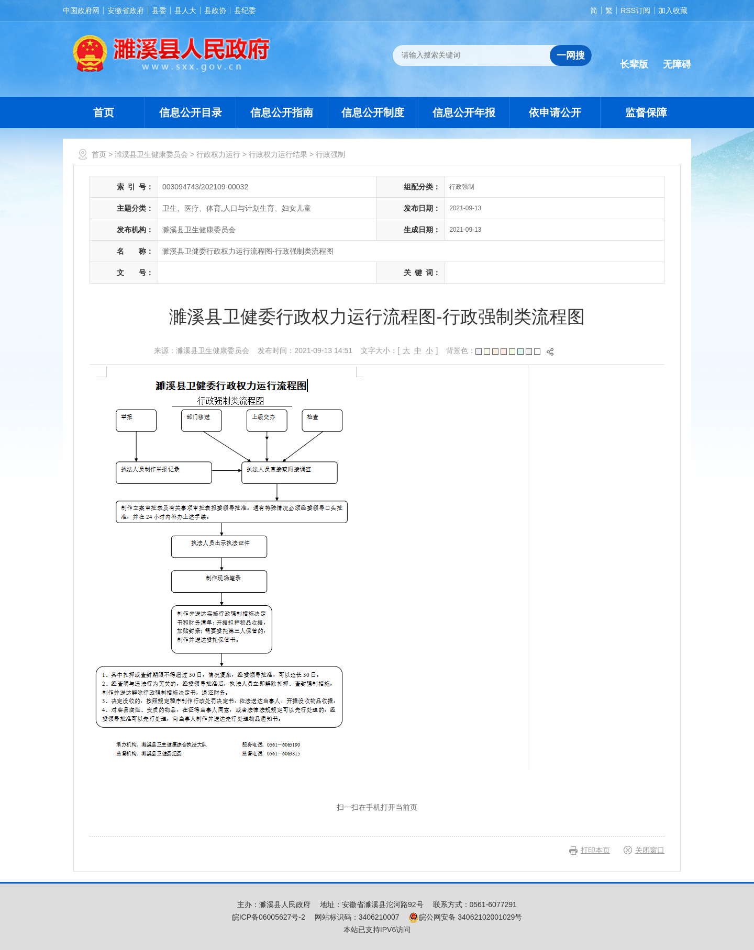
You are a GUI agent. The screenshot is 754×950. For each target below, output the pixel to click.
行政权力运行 (218, 154)
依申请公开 (555, 112)
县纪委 (245, 10)
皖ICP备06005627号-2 (268, 917)
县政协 (215, 10)
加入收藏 (673, 10)
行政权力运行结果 (278, 154)
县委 (159, 10)
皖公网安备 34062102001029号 (465, 917)
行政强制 (330, 154)
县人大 (185, 10)
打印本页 (595, 850)
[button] (634, 56)
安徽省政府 (125, 10)
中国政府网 (81, 10)
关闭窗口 (649, 850)
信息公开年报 (464, 112)
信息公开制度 (372, 112)
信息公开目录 (190, 112)
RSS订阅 (635, 10)
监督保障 (646, 112)
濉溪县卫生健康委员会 (151, 154)
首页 (103, 112)
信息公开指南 (281, 112)
